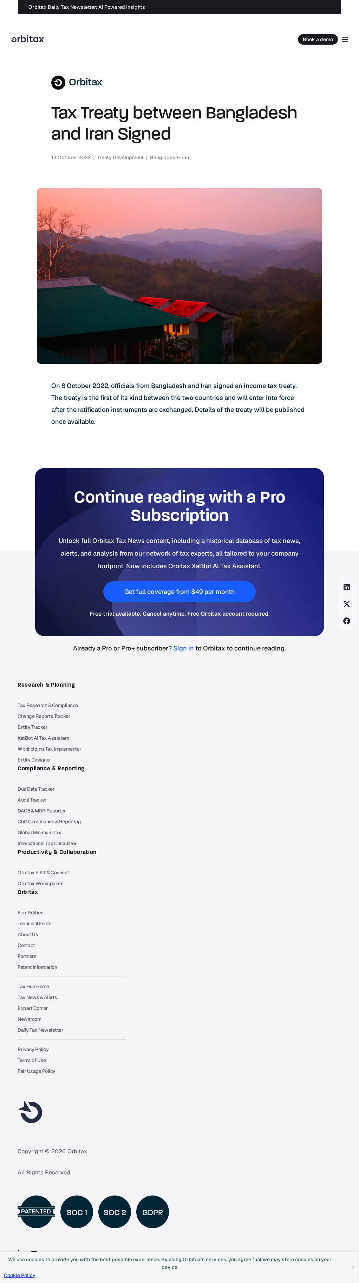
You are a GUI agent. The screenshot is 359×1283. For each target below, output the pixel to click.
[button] (347, 587)
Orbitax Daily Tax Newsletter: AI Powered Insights (86, 7)
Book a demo (318, 39)
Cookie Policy (19, 1275)
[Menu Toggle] (344, 39)
